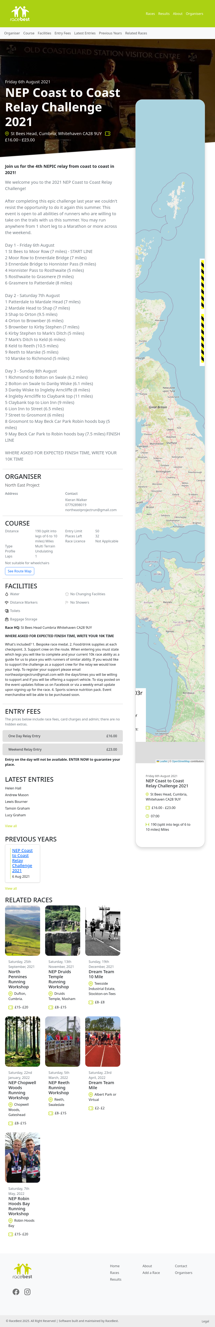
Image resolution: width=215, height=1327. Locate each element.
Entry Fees (63, 33)
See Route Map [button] (19, 571)
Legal (205, 1321)
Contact (181, 1266)
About (177, 13)
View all (11, 826)
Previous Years (110, 33)
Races (150, 13)
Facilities (44, 33)
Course (28, 33)
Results (164, 13)
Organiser (12, 33)
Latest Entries (85, 33)
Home (115, 1266)
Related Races (136, 33)
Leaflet (162, 761)
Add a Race (151, 1272)
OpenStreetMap (181, 761)
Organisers (194, 13)
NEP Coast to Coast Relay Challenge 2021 (22, 860)
